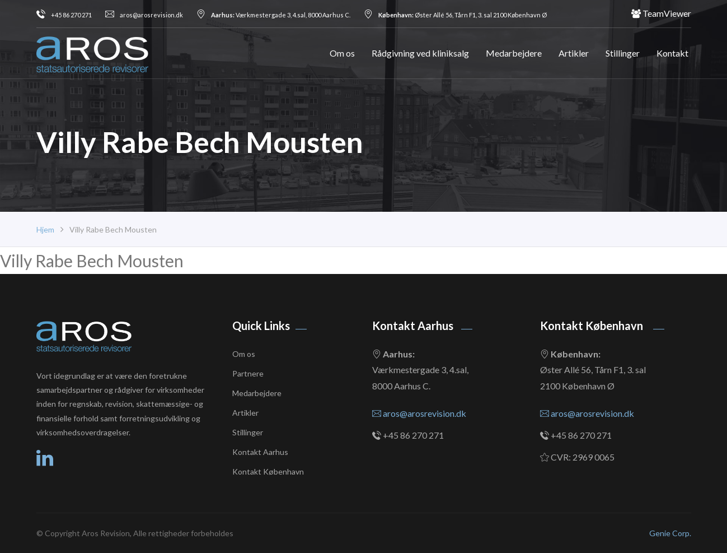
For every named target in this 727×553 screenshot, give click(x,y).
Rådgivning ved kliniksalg (420, 53)
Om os (342, 53)
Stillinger (623, 53)
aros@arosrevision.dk (144, 14)
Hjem (45, 229)
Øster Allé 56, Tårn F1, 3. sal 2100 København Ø (455, 14)
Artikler (574, 53)
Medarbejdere (514, 53)
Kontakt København (268, 471)
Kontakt (672, 53)
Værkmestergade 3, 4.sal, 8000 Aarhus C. (273, 14)
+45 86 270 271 (64, 14)
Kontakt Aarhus (260, 452)
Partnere (248, 373)
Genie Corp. (670, 533)
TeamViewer (661, 13)
